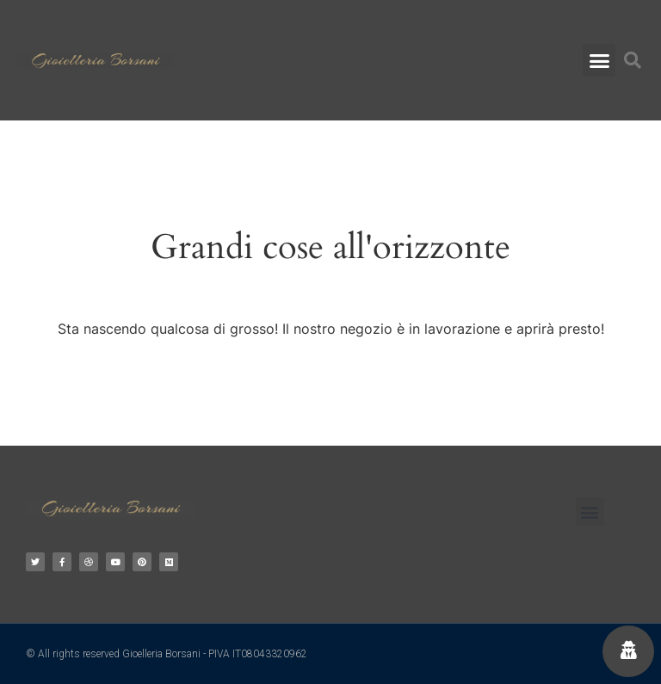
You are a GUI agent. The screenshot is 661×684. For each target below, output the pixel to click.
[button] (599, 60)
